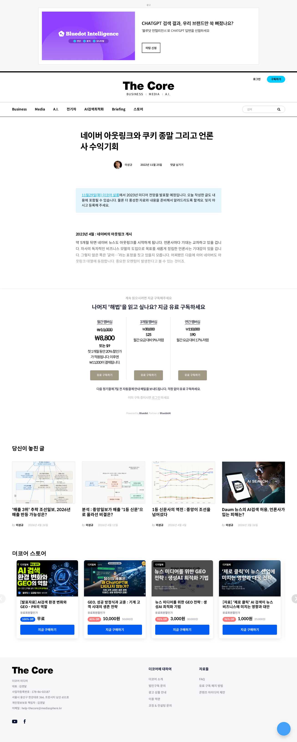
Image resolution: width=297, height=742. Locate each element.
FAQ (202, 679)
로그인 (257, 79)
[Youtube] (14, 721)
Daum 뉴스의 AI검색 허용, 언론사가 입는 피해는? (253, 512)
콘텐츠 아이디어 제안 (212, 692)
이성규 (128, 164)
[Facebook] (25, 721)
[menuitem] (135, 94)
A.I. (167, 94)
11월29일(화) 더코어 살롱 (100, 195)
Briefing (118, 109)
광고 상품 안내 (157, 692)
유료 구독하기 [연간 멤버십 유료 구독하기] (192, 375)
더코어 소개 (156, 679)
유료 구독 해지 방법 (211, 685)
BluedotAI (165, 413)
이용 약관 (154, 699)
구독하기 (276, 79)
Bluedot (143, 413)
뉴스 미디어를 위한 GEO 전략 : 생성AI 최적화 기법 (181, 604)
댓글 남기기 (176, 164)
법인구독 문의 (157, 685)
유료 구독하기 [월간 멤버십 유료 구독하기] (104, 375)
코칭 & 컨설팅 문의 (160, 705)
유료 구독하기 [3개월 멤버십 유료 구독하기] (148, 375)
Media (154, 94)
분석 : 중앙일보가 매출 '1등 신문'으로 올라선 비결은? (112, 512)
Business (135, 94)
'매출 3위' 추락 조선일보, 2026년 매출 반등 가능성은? (41, 512)
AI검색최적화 (94, 109)
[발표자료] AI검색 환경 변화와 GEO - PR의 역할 (43, 604)
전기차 (71, 109)
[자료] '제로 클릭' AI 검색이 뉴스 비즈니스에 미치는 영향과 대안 (248, 604)
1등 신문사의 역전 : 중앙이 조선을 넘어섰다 (181, 512)
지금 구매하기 (47, 630)
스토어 (138, 109)
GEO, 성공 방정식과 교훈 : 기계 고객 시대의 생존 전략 (114, 604)
